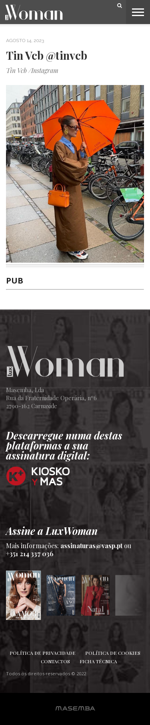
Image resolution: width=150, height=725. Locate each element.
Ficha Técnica (98, 661)
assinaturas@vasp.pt (91, 545)
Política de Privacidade (43, 653)
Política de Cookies (112, 653)
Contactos (55, 661)
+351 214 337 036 (30, 553)
